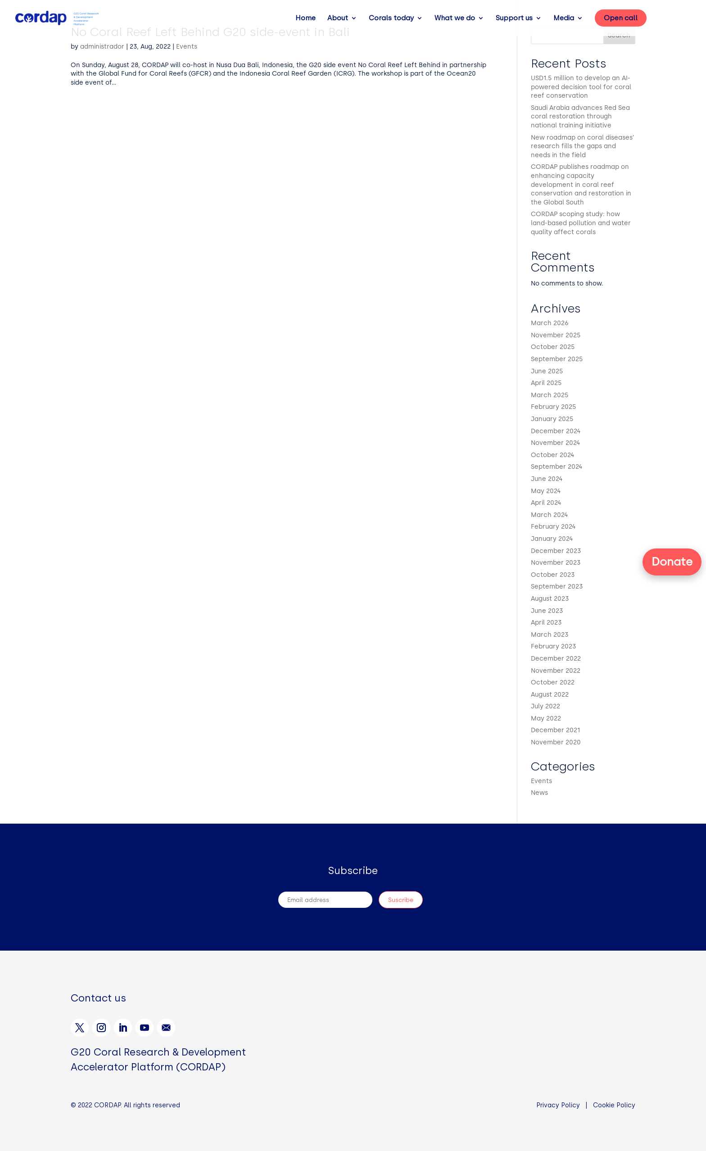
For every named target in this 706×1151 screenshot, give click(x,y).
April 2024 (546, 503)
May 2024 (546, 491)
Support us (514, 18)
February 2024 (553, 526)
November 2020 (556, 742)
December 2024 (556, 431)
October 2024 (553, 455)
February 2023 (553, 646)
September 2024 (557, 467)
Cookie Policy (614, 1105)
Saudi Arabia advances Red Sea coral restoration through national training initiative (580, 116)
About (337, 18)
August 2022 (550, 694)
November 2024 (555, 443)
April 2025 (546, 383)
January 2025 (552, 419)
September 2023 (557, 586)
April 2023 (546, 622)
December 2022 (556, 658)
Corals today (391, 18)
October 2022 (553, 682)
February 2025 (553, 407)
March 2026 (550, 323)
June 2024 (547, 479)
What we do (454, 18)
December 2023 (556, 551)
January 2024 (552, 539)
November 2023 (556, 562)
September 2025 (557, 359)
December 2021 (555, 730)
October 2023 (553, 575)
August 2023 (550, 599)
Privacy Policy (558, 1105)
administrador (102, 46)
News (539, 793)
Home (305, 18)
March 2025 (550, 395)
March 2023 (550, 635)
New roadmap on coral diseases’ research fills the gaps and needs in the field (582, 146)
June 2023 (547, 611)
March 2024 (549, 515)
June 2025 (547, 371)
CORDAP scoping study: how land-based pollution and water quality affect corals (581, 223)
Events (186, 46)
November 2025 (556, 335)
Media (563, 18)
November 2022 (555, 671)
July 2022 (545, 706)
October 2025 (553, 347)
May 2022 (546, 718)
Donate (672, 561)
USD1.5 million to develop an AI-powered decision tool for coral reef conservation (581, 87)
